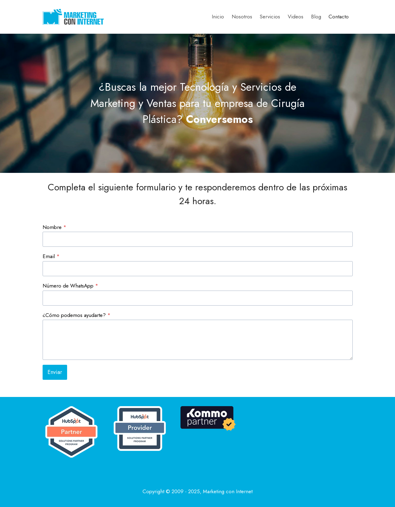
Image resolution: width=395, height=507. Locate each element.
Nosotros (242, 16)
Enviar (54, 372)
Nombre (54, 227)
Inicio (218, 16)
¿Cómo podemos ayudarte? (77, 315)
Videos (295, 16)
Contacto (339, 16)
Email (51, 256)
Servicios (270, 16)
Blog (316, 16)
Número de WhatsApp (70, 285)
